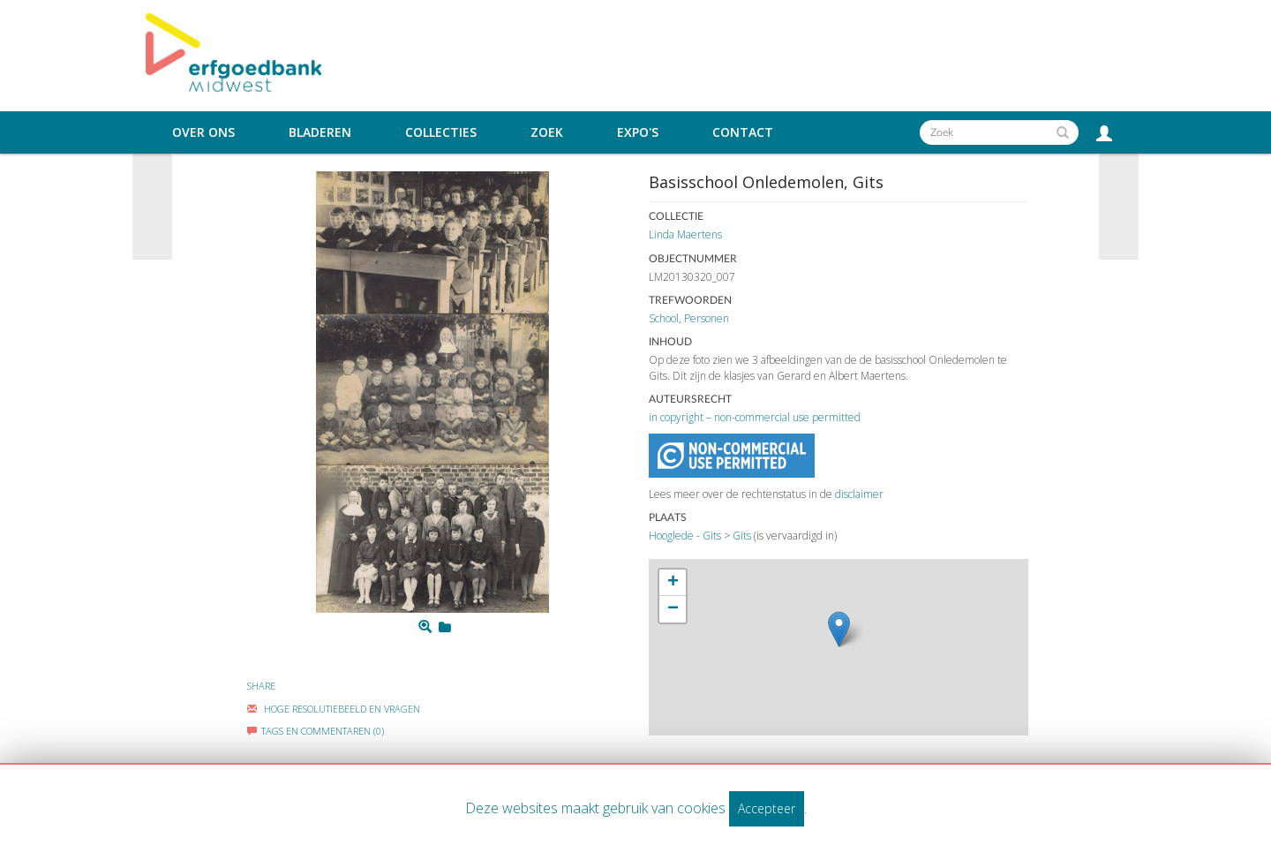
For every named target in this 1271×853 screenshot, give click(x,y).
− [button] (673, 609)
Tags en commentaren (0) (315, 730)
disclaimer (859, 494)
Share (261, 685)
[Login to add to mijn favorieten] (445, 627)
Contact (742, 132)
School (664, 318)
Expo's (637, 132)
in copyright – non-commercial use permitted (755, 417)
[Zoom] (425, 627)
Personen (706, 318)
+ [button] (673, 583)
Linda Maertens (685, 234)
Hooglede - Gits (685, 535)
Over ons (203, 132)
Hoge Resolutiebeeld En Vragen (333, 708)
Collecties (441, 132)
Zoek (546, 132)
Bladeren (320, 132)
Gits (742, 535)
